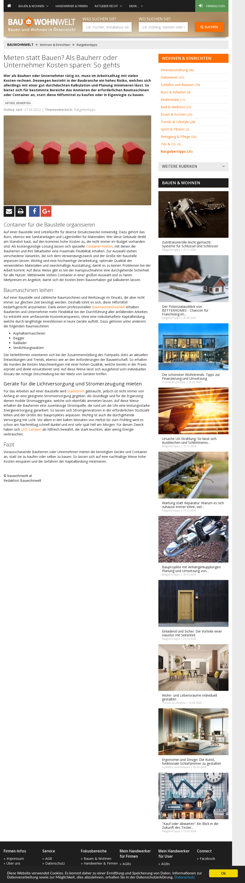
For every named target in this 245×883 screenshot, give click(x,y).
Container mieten (99, 246)
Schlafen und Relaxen (180, 84)
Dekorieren (172, 77)
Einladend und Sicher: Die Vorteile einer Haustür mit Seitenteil (192, 633)
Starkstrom (75, 391)
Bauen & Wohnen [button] (33, 6)
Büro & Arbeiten (175, 92)
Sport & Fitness (175, 129)
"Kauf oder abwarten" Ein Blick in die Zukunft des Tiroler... (190, 825)
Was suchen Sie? (99, 19)
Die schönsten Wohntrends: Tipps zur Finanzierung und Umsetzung (191, 376)
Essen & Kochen (176, 114)
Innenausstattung (177, 70)
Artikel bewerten (18, 103)
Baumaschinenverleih (108, 307)
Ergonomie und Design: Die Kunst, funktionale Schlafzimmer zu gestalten (191, 761)
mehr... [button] (136, 6)
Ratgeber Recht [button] (108, 6)
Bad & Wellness (176, 107)
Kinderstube (173, 99)
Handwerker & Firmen (72, 6)
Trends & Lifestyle (178, 121)
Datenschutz (185, 877)
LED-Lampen (31, 429)
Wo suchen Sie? (155, 19)
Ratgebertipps (87, 45)
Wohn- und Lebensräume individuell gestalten (189, 697)
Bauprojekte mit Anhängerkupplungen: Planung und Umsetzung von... (191, 569)
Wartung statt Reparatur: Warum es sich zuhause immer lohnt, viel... (193, 505)
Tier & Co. (171, 144)
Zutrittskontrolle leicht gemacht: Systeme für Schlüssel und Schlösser (190, 244)
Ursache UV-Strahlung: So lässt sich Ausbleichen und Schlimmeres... (189, 440)
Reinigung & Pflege (178, 136)
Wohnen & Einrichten (55, 45)
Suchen (209, 27)
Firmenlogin (212, 6)
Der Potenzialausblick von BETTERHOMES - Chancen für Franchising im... (185, 310)
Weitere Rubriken (193, 167)
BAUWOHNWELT (20, 45)
